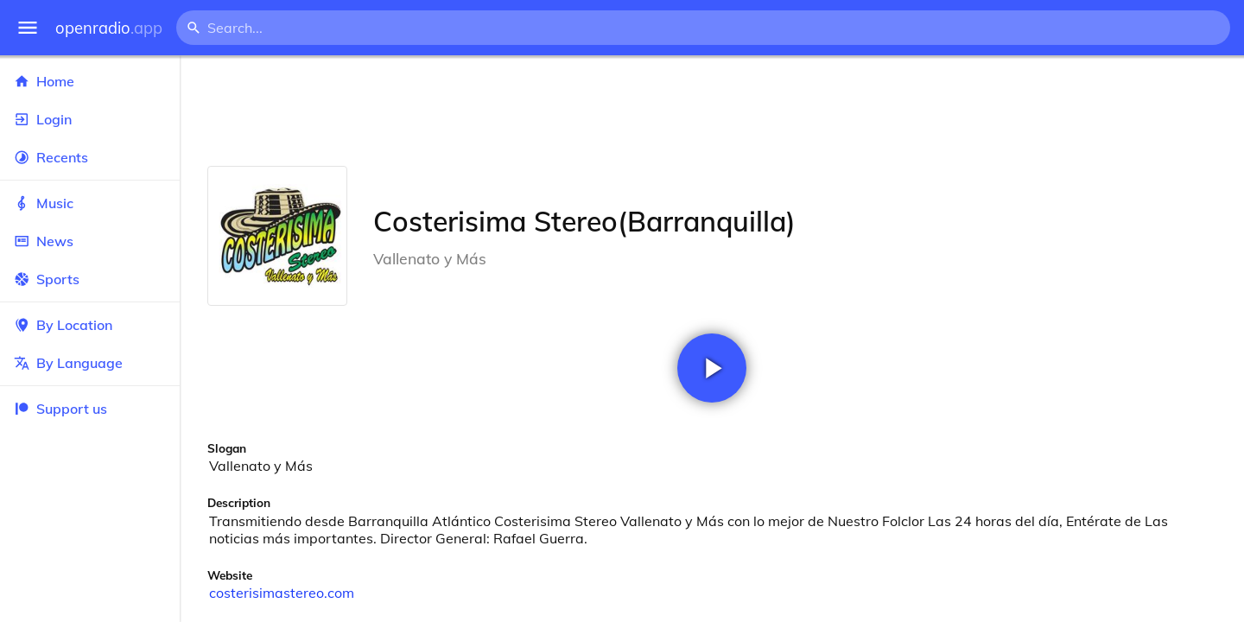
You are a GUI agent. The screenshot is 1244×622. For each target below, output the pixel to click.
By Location (90, 325)
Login (90, 119)
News (90, 241)
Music (90, 203)
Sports (90, 279)
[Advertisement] (711, 110)
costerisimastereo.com (281, 592)
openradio (108, 28)
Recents (90, 157)
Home (90, 81)
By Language (90, 363)
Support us (60, 408)
